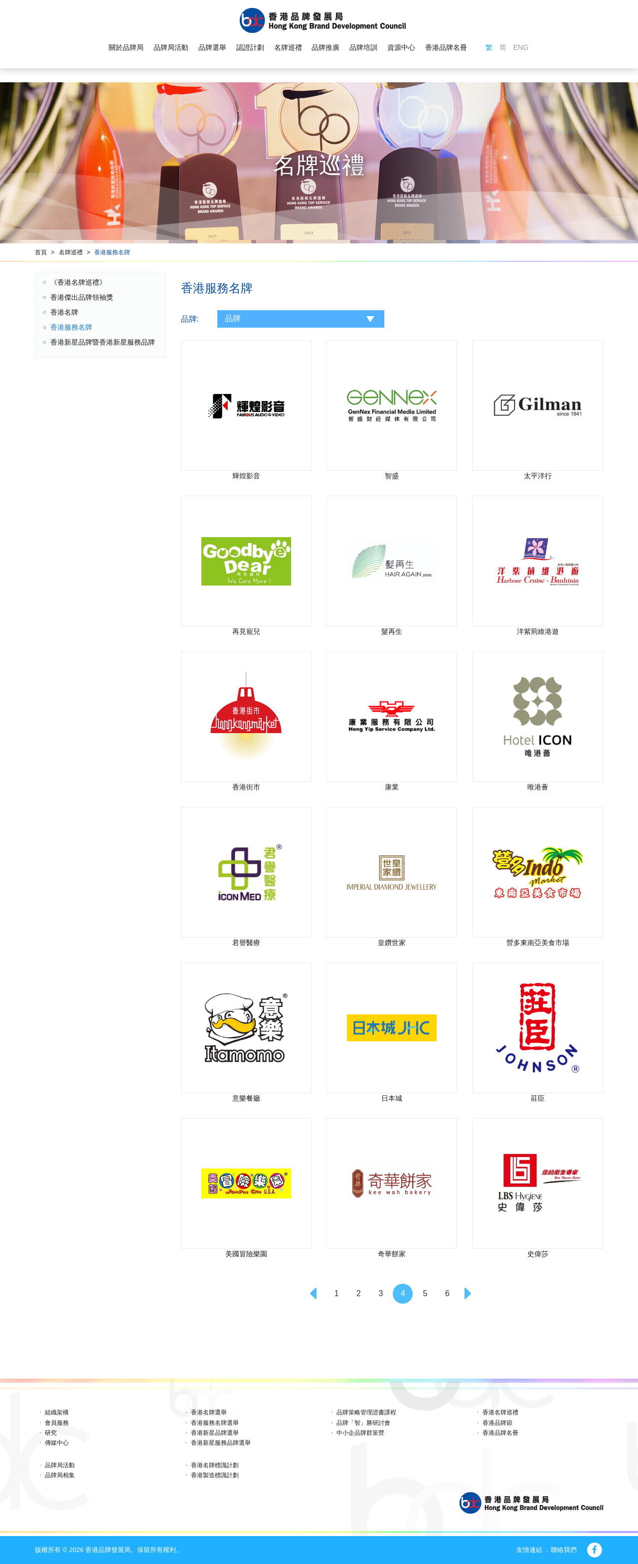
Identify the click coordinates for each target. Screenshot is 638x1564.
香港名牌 (64, 312)
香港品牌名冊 (446, 48)
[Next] (469, 1294)
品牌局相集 (60, 1475)
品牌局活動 (171, 48)
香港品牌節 (497, 1422)
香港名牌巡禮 (500, 1412)
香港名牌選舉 (209, 1412)
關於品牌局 (126, 48)
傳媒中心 (57, 1442)
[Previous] (314, 1294)
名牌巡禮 (288, 48)
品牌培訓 (363, 48)
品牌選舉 (212, 48)
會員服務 (57, 1422)
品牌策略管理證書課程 (366, 1412)
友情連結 (529, 1550)
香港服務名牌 (112, 252)
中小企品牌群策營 (360, 1432)
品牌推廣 (325, 48)
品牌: (190, 319)
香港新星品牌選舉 (215, 1432)
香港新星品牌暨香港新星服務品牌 (102, 342)
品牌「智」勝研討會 (363, 1422)
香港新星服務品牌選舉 (221, 1442)
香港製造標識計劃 (215, 1475)
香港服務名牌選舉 (215, 1422)
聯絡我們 (564, 1550)
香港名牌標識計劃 (215, 1465)
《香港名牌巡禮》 (78, 282)
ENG (520, 48)
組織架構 (57, 1412)
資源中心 (401, 48)
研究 (51, 1432)
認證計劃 (250, 48)
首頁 (41, 252)
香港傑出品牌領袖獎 (81, 297)
